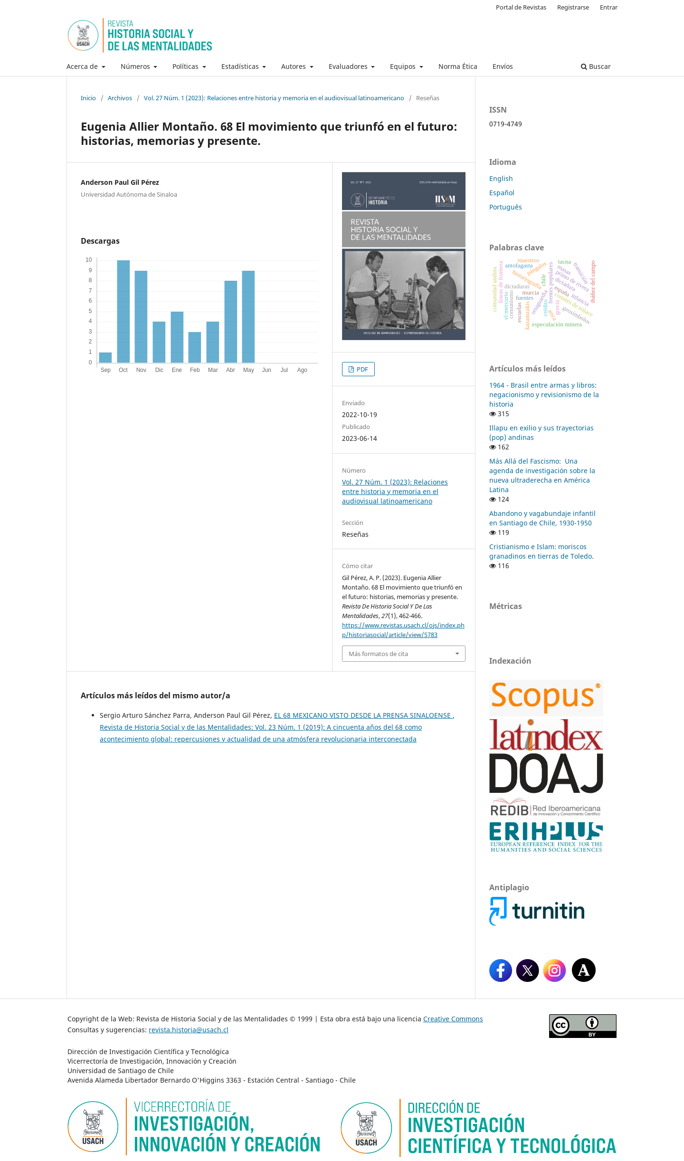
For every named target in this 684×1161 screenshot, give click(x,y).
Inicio (88, 98)
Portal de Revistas (521, 7)
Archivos (120, 98)
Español (501, 192)
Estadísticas (241, 66)
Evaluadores (349, 66)
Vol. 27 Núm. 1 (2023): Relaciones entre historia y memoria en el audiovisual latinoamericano (274, 98)
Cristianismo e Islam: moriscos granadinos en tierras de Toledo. (541, 551)
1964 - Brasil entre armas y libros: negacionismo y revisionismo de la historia (544, 395)
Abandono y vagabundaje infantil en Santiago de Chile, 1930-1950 (542, 518)
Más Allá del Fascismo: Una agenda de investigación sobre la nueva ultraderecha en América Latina (542, 475)
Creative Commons (453, 1018)
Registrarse (573, 7)
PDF (361, 369)
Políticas (186, 66)
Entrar (609, 7)
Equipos (404, 66)
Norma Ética (457, 66)
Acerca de (83, 66)
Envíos (503, 66)
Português (505, 206)
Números (136, 66)
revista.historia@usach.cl (188, 1029)
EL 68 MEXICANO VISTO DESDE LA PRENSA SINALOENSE (363, 715)
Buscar (596, 66)
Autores (294, 66)
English (501, 178)
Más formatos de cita (378, 653)
